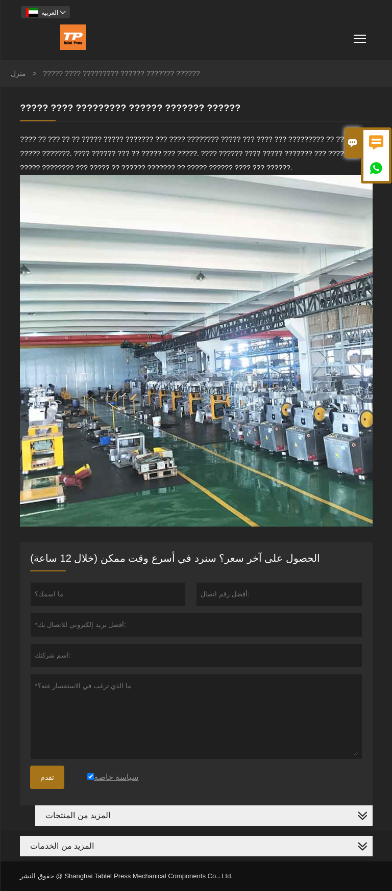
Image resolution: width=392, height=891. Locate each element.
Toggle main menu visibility (361, 35)
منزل (18, 73)
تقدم (47, 777)
